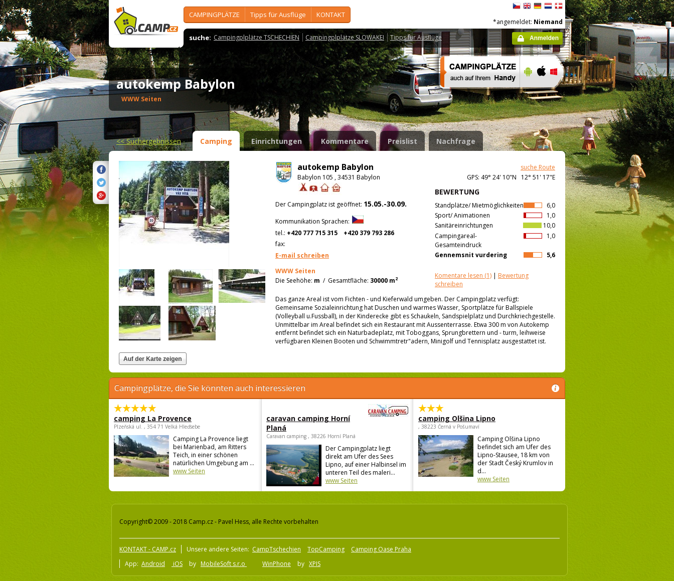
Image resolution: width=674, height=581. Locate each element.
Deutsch (538, 6)
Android (153, 563)
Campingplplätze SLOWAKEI (344, 37)
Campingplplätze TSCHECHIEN (256, 37)
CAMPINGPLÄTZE (214, 14)
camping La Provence (153, 418)
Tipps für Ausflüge (278, 14)
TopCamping (326, 549)
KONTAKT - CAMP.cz (147, 549)
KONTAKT (330, 14)
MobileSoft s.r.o (224, 563)
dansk (559, 6)
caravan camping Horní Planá (309, 423)
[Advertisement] (607, 301)
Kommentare (345, 141)
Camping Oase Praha (381, 549)
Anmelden (544, 38)
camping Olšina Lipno (456, 418)
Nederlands (548, 6)
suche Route (538, 167)
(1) (463, 275)
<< (148, 141)
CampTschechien (276, 549)
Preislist (402, 141)
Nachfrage (455, 141)
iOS (177, 563)
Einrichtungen (276, 141)
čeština (517, 6)
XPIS (314, 563)
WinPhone (276, 563)
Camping (216, 141)
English (527, 6)
